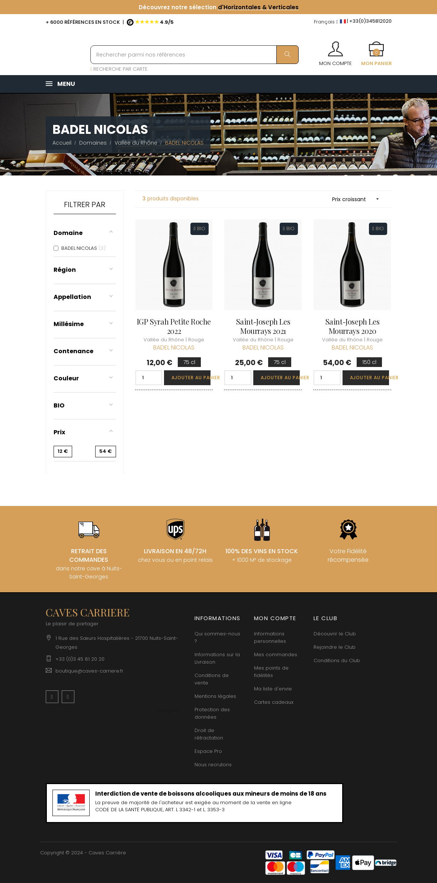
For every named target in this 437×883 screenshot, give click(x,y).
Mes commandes (275, 654)
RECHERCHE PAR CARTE (119, 68)
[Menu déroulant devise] (326, 22)
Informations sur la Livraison (217, 658)
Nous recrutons (213, 764)
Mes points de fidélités (271, 671)
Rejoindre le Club (335, 647)
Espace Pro (208, 751)
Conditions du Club (337, 660)
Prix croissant (358, 199)
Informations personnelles (270, 637)
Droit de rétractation (209, 734)
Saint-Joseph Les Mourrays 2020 (352, 326)
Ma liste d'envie (273, 688)
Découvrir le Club (335, 633)
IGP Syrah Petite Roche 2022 (174, 326)
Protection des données (212, 713)
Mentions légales (215, 696)
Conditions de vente (212, 679)
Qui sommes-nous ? (217, 637)
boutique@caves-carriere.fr (89, 670)
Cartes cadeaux (273, 702)
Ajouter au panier (191, 377)
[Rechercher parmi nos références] (194, 54)
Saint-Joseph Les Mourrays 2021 (263, 326)
